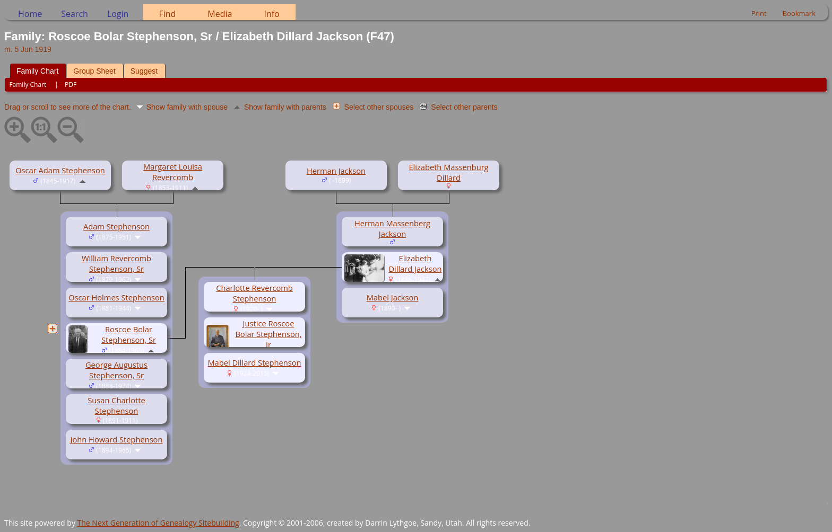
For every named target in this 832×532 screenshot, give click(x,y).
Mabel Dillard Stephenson (254, 362)
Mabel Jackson (393, 297)
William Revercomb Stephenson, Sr (116, 263)
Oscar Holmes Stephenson (116, 297)
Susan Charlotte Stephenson (116, 405)
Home (30, 14)
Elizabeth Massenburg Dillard (448, 172)
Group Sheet (94, 71)
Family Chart (37, 71)
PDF (70, 84)
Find (167, 14)
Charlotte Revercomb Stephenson (254, 293)
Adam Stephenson (116, 226)
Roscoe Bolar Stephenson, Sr (128, 334)
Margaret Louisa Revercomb (172, 171)
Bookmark (799, 13)
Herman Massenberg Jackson (392, 228)
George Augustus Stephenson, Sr (116, 369)
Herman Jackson (336, 170)
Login (118, 14)
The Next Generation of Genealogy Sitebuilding (158, 523)
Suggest (144, 71)
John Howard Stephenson (117, 439)
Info (271, 14)
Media (219, 14)
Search (74, 14)
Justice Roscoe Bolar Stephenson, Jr (268, 334)
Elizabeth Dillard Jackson (414, 263)
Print (759, 13)
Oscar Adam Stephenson (60, 170)
